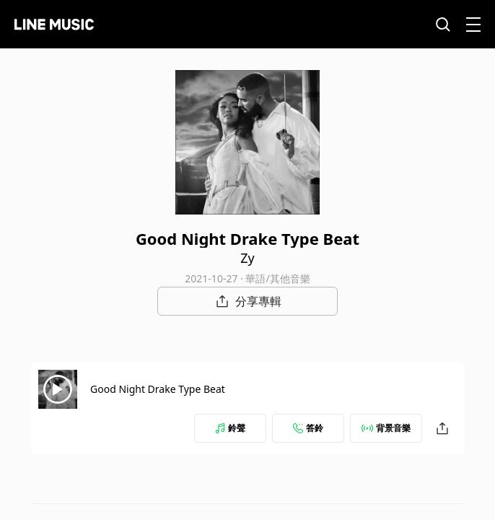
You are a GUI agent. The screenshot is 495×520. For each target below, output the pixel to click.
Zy (247, 257)
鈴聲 (230, 428)
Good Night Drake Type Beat (157, 389)
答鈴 (308, 428)
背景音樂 (386, 428)
